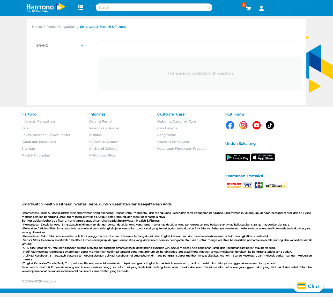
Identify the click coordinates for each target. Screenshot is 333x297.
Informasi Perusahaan (39, 121)
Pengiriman (166, 135)
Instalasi (95, 135)
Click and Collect (102, 148)
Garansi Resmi (100, 121)
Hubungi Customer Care (176, 121)
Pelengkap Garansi (104, 128)
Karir (25, 128)
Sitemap (28, 148)
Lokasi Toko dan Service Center (46, 135)
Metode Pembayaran (173, 142)
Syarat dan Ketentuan (39, 142)
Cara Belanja (167, 128)
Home (37, 27)
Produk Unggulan (61, 27)
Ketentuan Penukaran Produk (181, 148)
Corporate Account (103, 142)
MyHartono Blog (102, 155)
